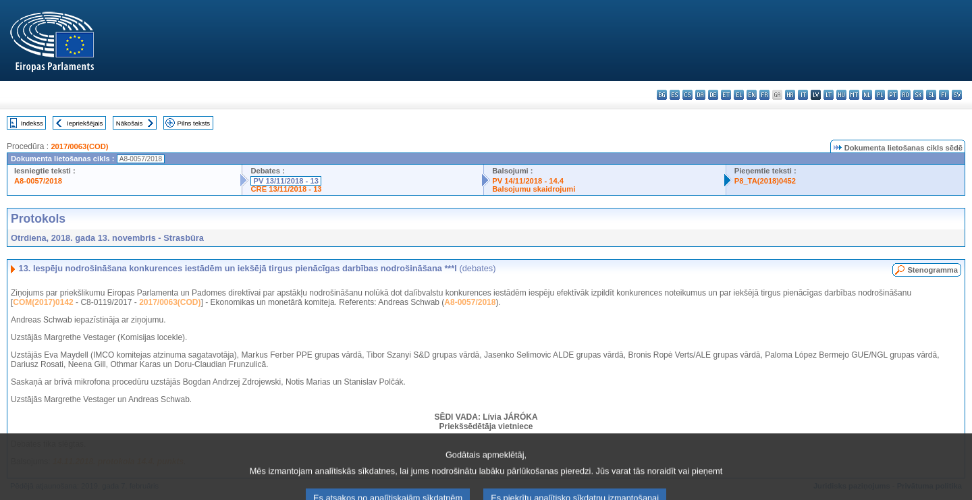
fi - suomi (944, 95)
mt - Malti (854, 95)
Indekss (32, 123)
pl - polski (880, 95)
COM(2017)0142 (43, 302)
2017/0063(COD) (79, 146)
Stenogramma (932, 270)
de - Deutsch (713, 95)
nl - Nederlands (867, 95)
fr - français (764, 95)
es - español (675, 95)
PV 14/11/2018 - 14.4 (528, 181)
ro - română (905, 95)
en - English (752, 95)
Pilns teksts (194, 123)
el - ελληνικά (739, 95)
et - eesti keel (726, 95)
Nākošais (129, 123)
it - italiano (803, 95)
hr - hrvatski (790, 95)
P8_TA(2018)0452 (765, 181)
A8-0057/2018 (38, 181)
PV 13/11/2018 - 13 (285, 181)
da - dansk (700, 95)
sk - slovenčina (918, 95)
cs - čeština (687, 95)
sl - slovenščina (931, 95)
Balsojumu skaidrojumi (533, 189)
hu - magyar (841, 95)
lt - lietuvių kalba (829, 95)
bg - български (662, 95)
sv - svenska (957, 95)
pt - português (893, 95)
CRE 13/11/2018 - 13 (285, 189)
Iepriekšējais (85, 123)
